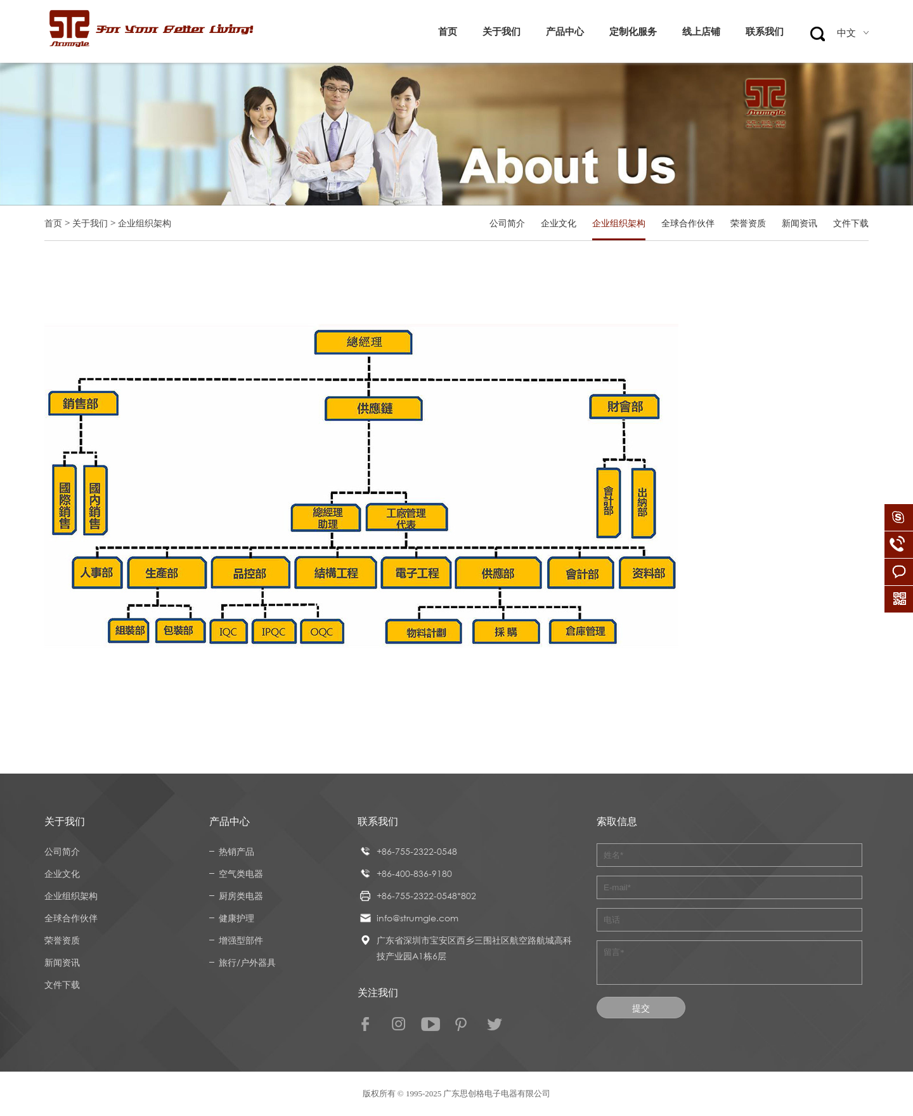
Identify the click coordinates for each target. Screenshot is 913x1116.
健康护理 (236, 917)
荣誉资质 (748, 222)
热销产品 (236, 851)
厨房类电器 (241, 895)
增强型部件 (241, 940)
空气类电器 (241, 873)
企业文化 (558, 222)
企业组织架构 (618, 222)
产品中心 (565, 31)
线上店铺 (701, 31)
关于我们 (501, 31)
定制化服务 (633, 31)
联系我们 (765, 31)
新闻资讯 (799, 222)
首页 (447, 31)
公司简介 (507, 222)
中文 (853, 33)
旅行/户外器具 (247, 962)
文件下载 (851, 222)
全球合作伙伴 (688, 222)
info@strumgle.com (417, 917)
